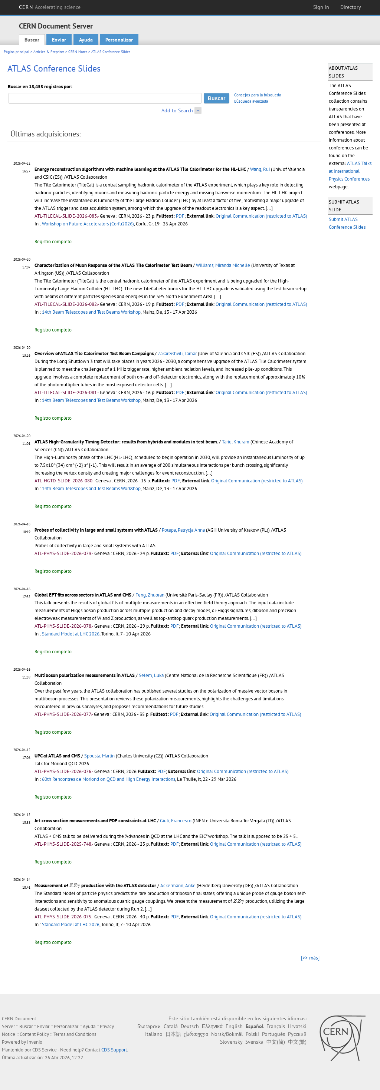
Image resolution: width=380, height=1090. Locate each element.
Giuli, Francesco (175, 821)
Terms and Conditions (74, 1034)
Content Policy (34, 1034)
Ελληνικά (212, 1026)
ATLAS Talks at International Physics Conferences (350, 171)
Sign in (321, 7)
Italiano (154, 1034)
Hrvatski (297, 1026)
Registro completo (53, 241)
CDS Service (44, 1050)
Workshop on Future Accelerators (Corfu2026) (88, 224)
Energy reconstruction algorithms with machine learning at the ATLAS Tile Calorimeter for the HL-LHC (140, 169)
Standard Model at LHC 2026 (70, 634)
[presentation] (74, 886)
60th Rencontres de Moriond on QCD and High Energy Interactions (108, 779)
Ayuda (86, 39)
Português (273, 1034)
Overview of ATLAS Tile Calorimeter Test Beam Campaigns (94, 353)
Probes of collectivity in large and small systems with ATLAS (96, 530)
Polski (252, 1034)
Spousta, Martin (99, 756)
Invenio (34, 1042)
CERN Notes (77, 51)
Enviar (59, 39)
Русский (297, 1034)
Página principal (16, 51)
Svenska (254, 1041)
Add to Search (177, 110)
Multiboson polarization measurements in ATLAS (85, 675)
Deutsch (190, 1026)
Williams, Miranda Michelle (223, 265)
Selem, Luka (151, 675)
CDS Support (114, 1050)
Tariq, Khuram (235, 442)
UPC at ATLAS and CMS (57, 756)
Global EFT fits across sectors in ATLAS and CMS (83, 595)
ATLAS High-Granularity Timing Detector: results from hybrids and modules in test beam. (126, 442)
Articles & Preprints (48, 51)
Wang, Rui (260, 169)
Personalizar (119, 39)
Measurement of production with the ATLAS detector (95, 885)
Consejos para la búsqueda (257, 95)
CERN (50, 7)
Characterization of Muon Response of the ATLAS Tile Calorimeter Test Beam (113, 265)
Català (171, 1026)
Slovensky (231, 1041)
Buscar (31, 39)
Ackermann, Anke (178, 885)
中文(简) (275, 1041)
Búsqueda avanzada (251, 101)
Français (275, 1026)
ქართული (196, 1034)
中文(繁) (297, 1041)
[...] (269, 208)
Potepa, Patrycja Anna (183, 530)
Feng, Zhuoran (149, 595)
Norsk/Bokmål (227, 1034)
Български (149, 1026)
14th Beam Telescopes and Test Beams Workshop (91, 312)
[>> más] (310, 957)
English (234, 1026)
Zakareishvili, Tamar (177, 353)
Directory (350, 7)
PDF (180, 216)
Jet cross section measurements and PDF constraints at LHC (95, 821)
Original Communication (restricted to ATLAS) (261, 216)
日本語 (173, 1034)
